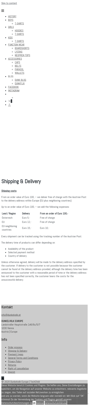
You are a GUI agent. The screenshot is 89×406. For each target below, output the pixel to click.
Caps (17, 62)
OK (34, 403)
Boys (10, 20)
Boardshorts (22, 48)
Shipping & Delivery (17, 351)
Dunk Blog (20, 80)
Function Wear (16, 44)
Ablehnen (40, 403)
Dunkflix (20, 83)
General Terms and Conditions (23, 358)
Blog (10, 76)
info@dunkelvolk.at (11, 315)
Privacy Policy (15, 361)
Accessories (15, 58)
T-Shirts (19, 23)
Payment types (15, 354)
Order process (15, 347)
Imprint (11, 372)
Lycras (18, 51)
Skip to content (9, 3)
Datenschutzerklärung (55, 403)
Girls (11, 27)
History (12, 16)
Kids (10, 37)
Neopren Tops (22, 55)
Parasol (19, 69)
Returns (12, 365)
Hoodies (19, 30)
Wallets (19, 73)
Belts (18, 66)
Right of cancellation (18, 368)
